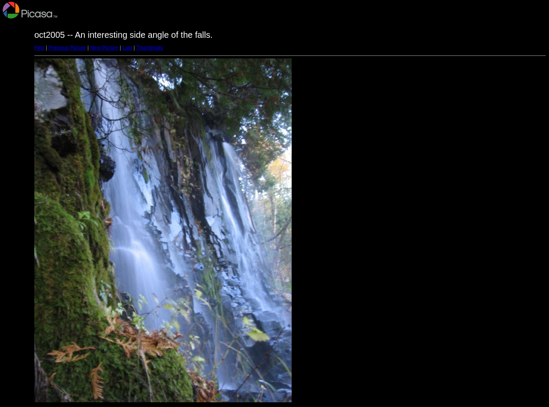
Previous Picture (67, 48)
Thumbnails (149, 48)
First (39, 48)
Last (127, 48)
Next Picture (104, 48)
